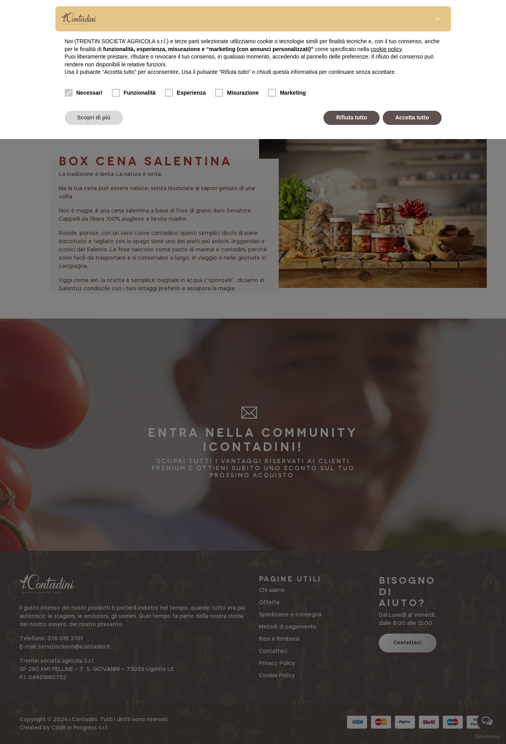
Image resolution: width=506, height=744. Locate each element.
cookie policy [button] (386, 49)
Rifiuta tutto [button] (351, 117)
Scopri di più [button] (94, 117)
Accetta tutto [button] (412, 117)
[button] (437, 19)
